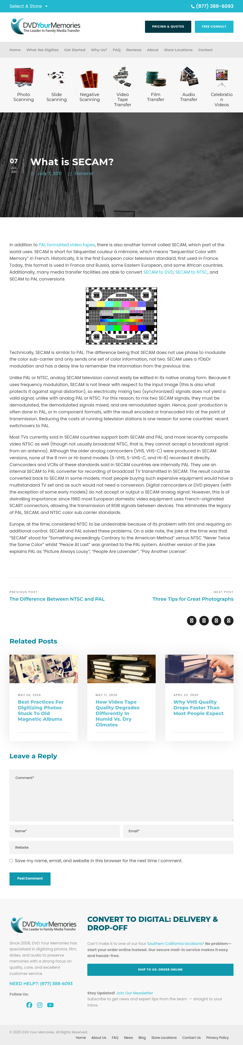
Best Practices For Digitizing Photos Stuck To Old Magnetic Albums (41, 710)
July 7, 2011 (49, 173)
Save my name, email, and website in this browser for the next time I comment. (98, 861)
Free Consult (214, 26)
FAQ (117, 50)
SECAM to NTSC (191, 272)
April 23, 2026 (185, 695)
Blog (142, 1037)
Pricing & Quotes (168, 26)
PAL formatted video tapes (67, 245)
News (128, 1037)
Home (15, 50)
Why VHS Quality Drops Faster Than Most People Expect (198, 707)
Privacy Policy (217, 1037)
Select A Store (25, 6)
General (84, 173)
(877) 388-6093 (212, 6)
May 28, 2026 (29, 695)
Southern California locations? (175, 943)
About (153, 50)
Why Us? (99, 50)
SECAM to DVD (158, 272)
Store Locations (178, 50)
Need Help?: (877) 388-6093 (41, 983)
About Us (98, 1037)
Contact (205, 50)
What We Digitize (42, 50)
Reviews (133, 50)
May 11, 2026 (106, 695)
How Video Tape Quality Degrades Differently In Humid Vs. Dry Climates (118, 713)
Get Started (74, 50)
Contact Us (191, 1037)
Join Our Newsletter (134, 993)
